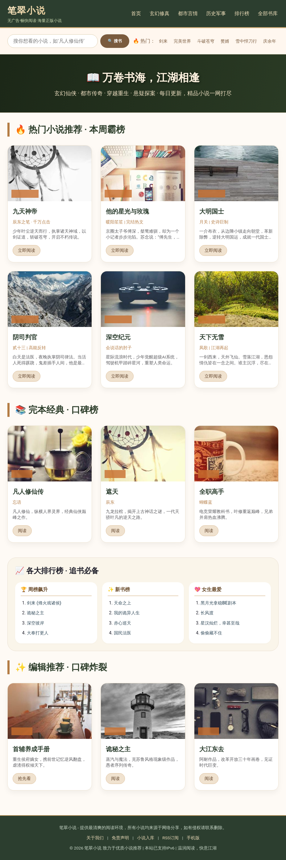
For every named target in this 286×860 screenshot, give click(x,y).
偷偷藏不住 (211, 633)
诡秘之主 (35, 613)
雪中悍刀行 (246, 41)
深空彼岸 (35, 623)
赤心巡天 (122, 623)
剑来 (163, 41)
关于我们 (95, 837)
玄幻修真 (160, 13)
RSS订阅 (170, 837)
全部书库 (269, 13)
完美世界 (182, 41)
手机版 (193, 837)
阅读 (22, 530)
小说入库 (145, 837)
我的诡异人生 (127, 613)
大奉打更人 (37, 633)
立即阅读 (26, 250)
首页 (137, 13)
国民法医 (122, 633)
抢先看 (24, 778)
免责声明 (120, 837)
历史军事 (217, 13)
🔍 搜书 (115, 41)
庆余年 (269, 41)
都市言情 (188, 13)
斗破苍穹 (205, 41)
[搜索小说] (52, 41)
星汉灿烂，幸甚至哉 (220, 623)
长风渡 (207, 613)
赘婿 (225, 41)
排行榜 (242, 13)
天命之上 (122, 603)
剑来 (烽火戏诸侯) (44, 603)
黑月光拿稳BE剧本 (218, 603)
